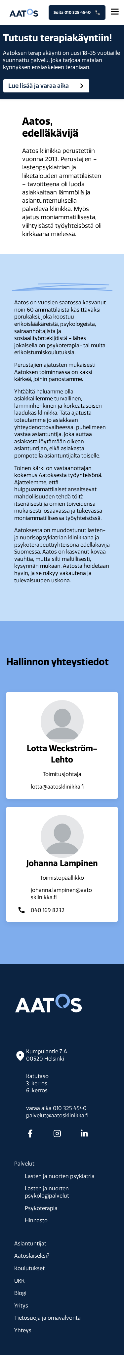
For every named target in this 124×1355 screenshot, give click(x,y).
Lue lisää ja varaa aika (47, 85)
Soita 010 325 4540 (77, 13)
